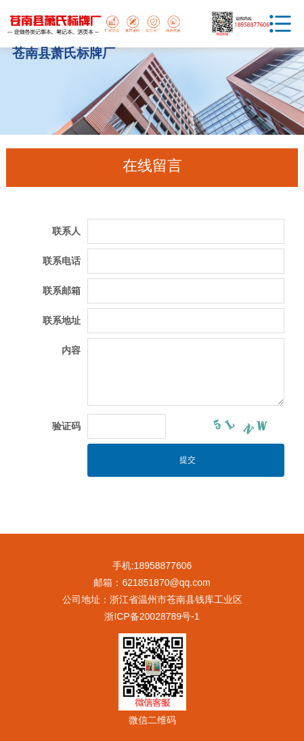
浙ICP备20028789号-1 (151, 616)
